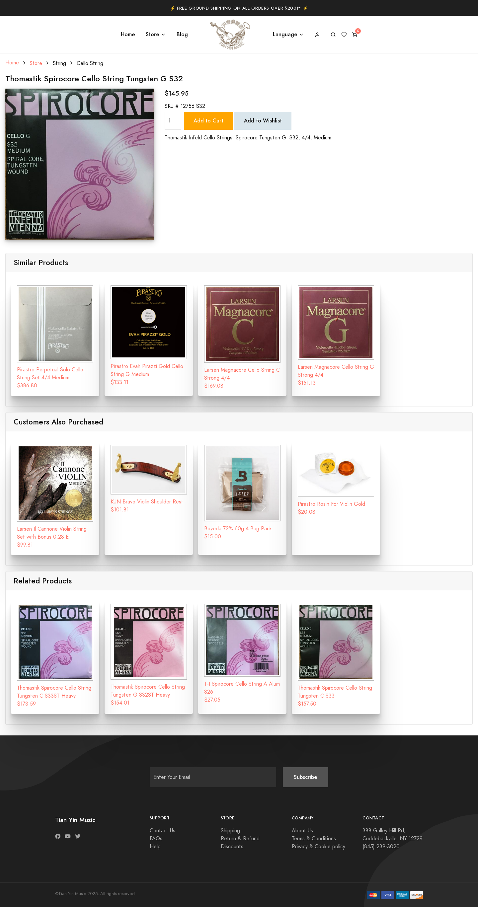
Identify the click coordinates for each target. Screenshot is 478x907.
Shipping (230, 830)
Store (152, 34)
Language (285, 34)
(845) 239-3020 (381, 846)
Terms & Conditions (314, 838)
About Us (302, 830)
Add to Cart (208, 120)
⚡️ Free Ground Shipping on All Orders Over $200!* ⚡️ (239, 8)
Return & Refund (240, 838)
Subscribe (305, 777)
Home (128, 34)
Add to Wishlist (263, 120)
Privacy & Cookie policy (318, 846)
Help (155, 846)
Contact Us (162, 830)
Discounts (232, 846)
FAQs (156, 838)
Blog (182, 34)
